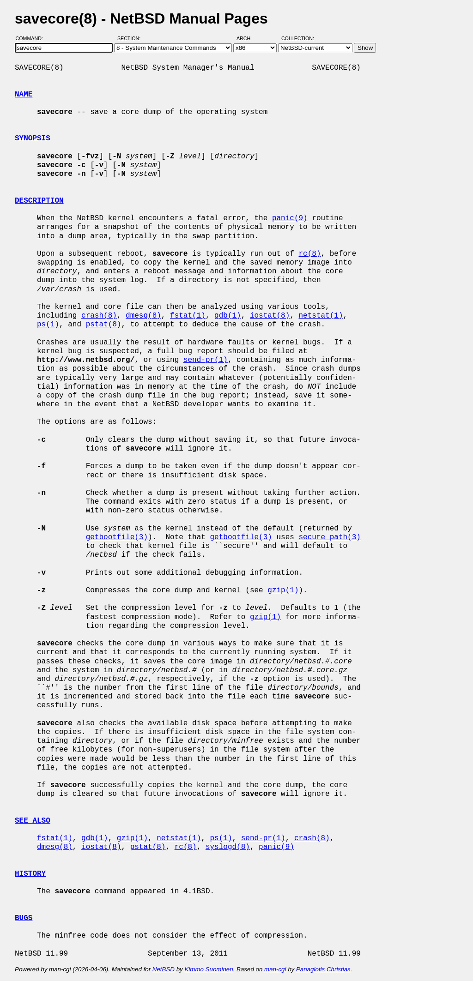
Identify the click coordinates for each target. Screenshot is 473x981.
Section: (131, 38)
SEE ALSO (32, 821)
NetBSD (163, 969)
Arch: (248, 38)
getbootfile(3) (117, 537)
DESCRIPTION (39, 201)
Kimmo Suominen (208, 969)
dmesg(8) (143, 316)
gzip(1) (282, 590)
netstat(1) (321, 316)
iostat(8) (270, 316)
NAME (23, 95)
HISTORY (30, 874)
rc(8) (309, 254)
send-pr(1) (205, 360)
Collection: (297, 38)
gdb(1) (227, 316)
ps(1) (48, 324)
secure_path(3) (329, 537)
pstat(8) (103, 324)
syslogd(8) (228, 847)
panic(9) (290, 218)
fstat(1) (188, 316)
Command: (32, 38)
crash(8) (99, 316)
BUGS (23, 918)
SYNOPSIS (32, 138)
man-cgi (275, 969)
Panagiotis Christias (323, 969)
